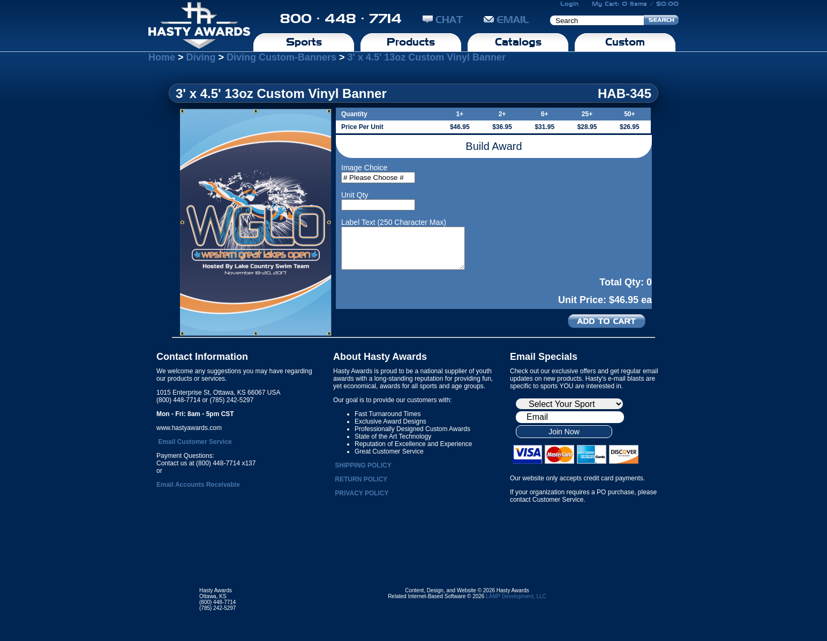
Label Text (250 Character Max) (393, 222)
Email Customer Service (194, 442)
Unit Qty (355, 195)
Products (411, 41)
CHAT (443, 19)
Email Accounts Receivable (198, 484)
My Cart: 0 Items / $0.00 (635, 3)
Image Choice (364, 167)
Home (161, 57)
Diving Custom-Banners (281, 57)
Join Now (564, 431)
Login (569, 3)
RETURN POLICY (361, 479)
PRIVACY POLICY (361, 493)
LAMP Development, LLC (516, 596)
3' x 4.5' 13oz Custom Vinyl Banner (427, 57)
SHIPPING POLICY (363, 465)
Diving (201, 57)
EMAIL (506, 19)
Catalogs (518, 41)
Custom (625, 41)
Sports (304, 41)
